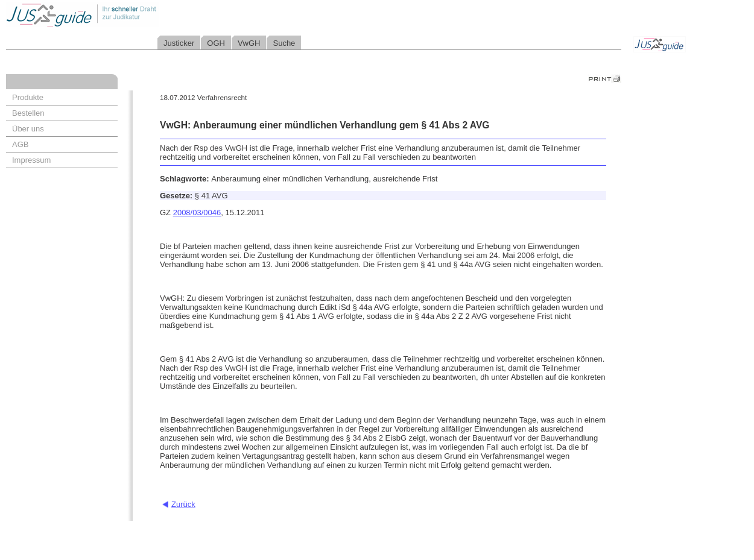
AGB (20, 144)
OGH (216, 43)
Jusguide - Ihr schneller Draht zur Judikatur (121, 15)
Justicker (178, 43)
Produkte (27, 97)
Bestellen (28, 113)
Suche (284, 43)
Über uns (28, 128)
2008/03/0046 (197, 212)
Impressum (31, 160)
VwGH (249, 43)
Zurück (183, 504)
